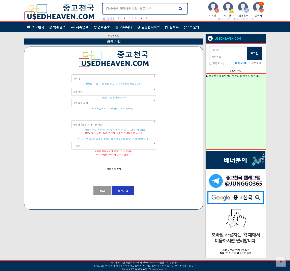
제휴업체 (80, 27)
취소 (102, 191)
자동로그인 (219, 63)
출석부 (172, 27)
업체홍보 (102, 27)
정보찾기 (256, 63)
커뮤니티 (123, 27)
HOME (236, 18)
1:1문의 (191, 27)
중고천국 (35, 27)
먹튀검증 (58, 27)
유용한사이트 (149, 27)
